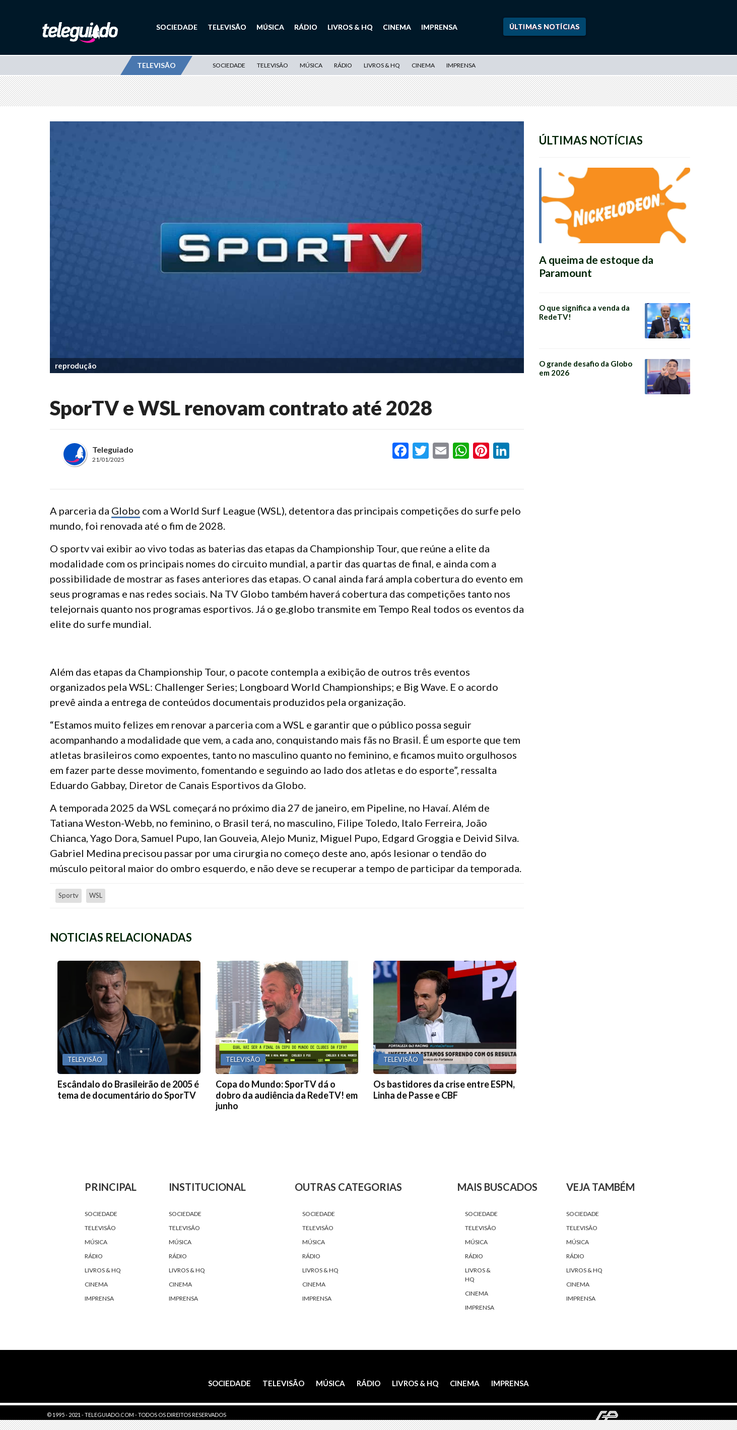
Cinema (397, 27)
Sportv (68, 895)
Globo (125, 511)
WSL (95, 895)
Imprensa (439, 27)
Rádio (305, 27)
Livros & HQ (350, 27)
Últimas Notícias (544, 26)
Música (270, 27)
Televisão (227, 27)
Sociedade (176, 27)
